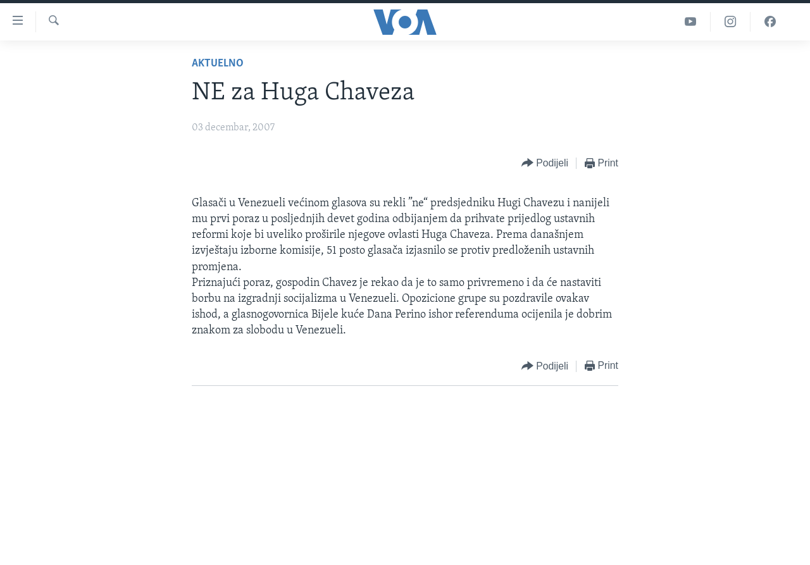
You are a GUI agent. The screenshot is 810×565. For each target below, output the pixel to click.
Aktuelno (218, 64)
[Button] (544, 163)
